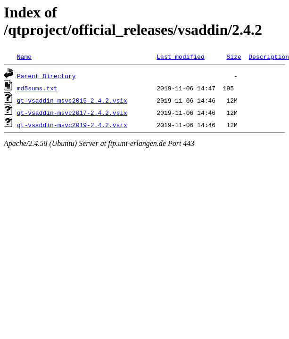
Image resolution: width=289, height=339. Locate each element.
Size (233, 56)
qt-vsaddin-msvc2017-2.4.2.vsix (72, 112)
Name (24, 56)
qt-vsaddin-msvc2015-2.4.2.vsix (72, 100)
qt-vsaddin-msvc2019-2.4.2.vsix (72, 125)
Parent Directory (46, 76)
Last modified (180, 56)
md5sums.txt (37, 88)
